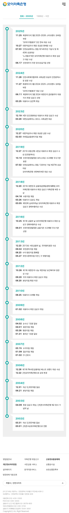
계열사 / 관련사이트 (13, 483)
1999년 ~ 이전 (42, 16)
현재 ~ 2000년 (26, 16)
